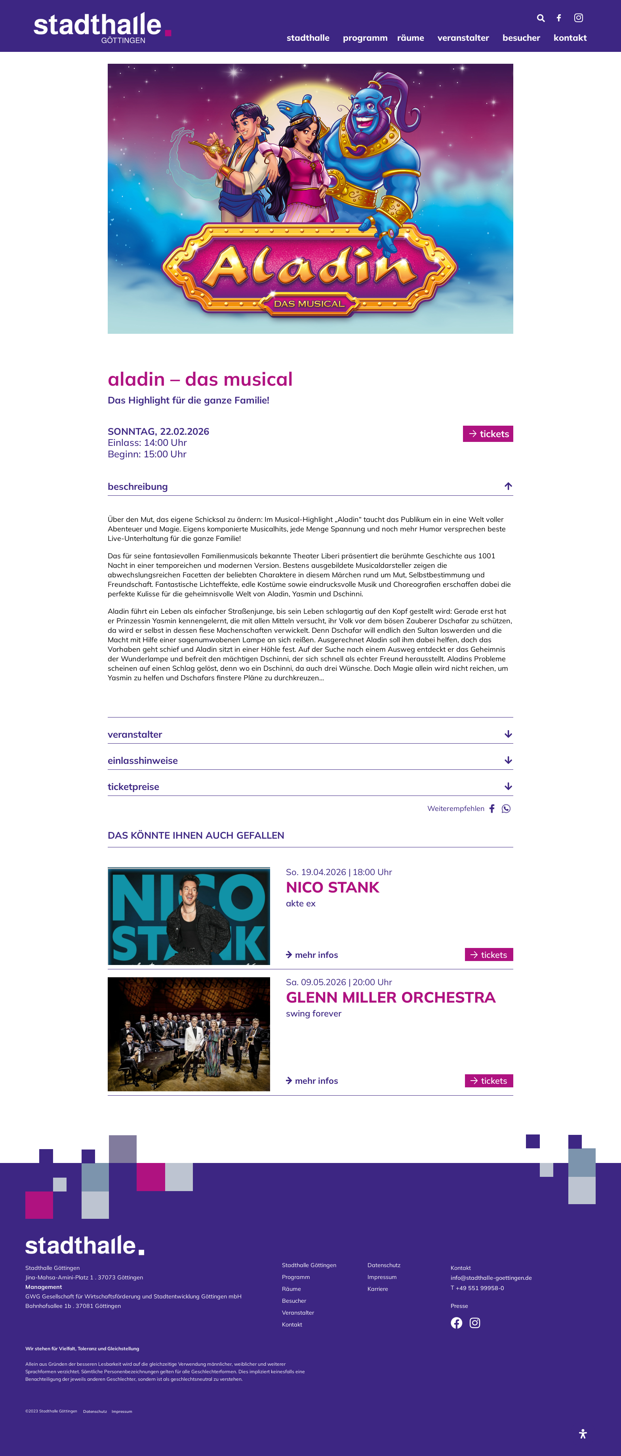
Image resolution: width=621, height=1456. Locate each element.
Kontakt (292, 1324)
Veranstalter (298, 1312)
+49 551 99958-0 (480, 1288)
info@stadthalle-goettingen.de (491, 1278)
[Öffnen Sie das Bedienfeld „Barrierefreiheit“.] (583, 1433)
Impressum (382, 1277)
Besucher (294, 1300)
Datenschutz (384, 1265)
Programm (296, 1277)
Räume (291, 1288)
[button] (310, 487)
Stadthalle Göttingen (309, 1265)
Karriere (378, 1288)
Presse (459, 1306)
